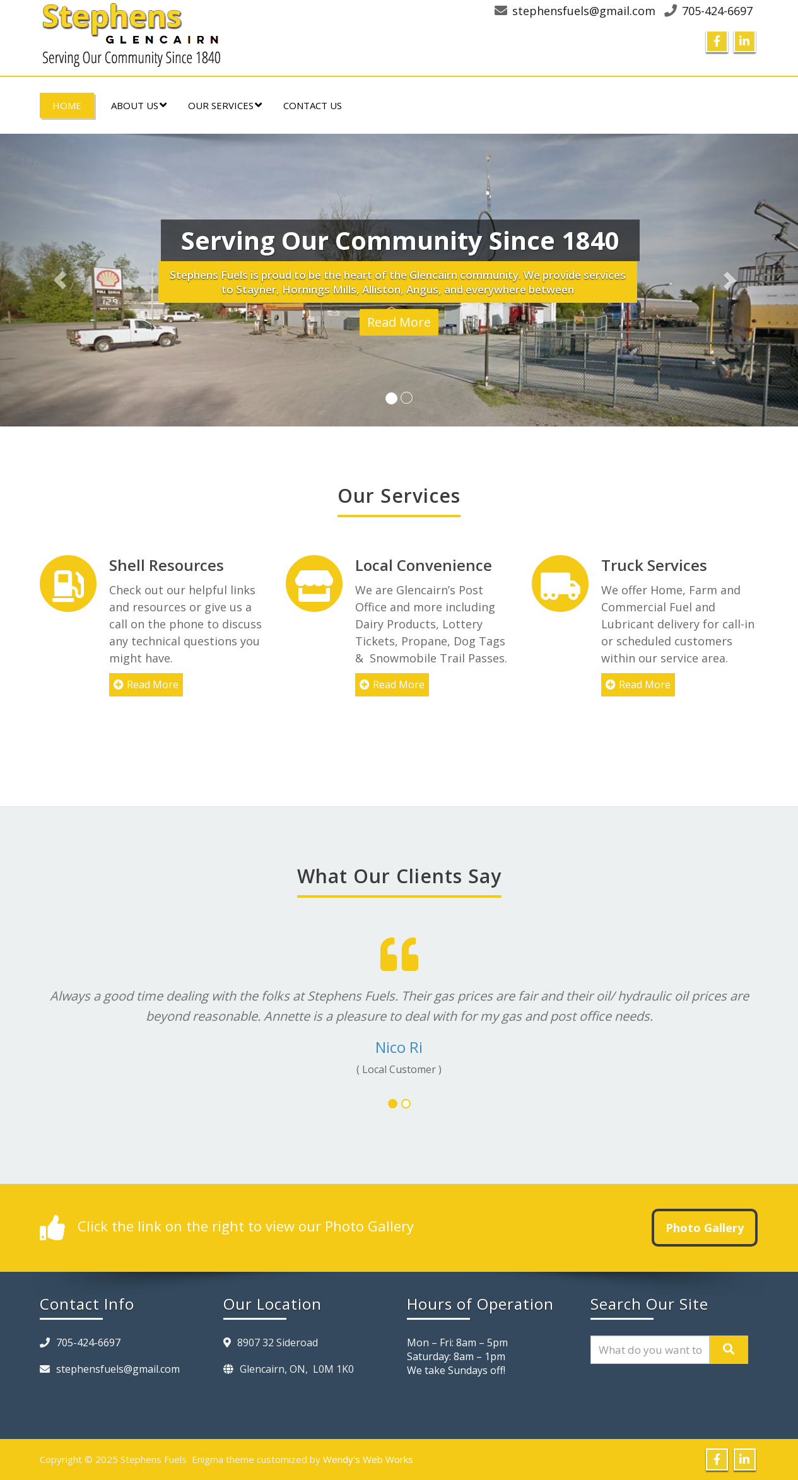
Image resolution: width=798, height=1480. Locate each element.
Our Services (225, 105)
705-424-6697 (717, 10)
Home (66, 105)
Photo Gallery (705, 1227)
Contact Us (312, 105)
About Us (139, 105)
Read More (399, 322)
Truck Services (641, 565)
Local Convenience (416, 565)
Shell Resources (166, 565)
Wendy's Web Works (368, 1459)
